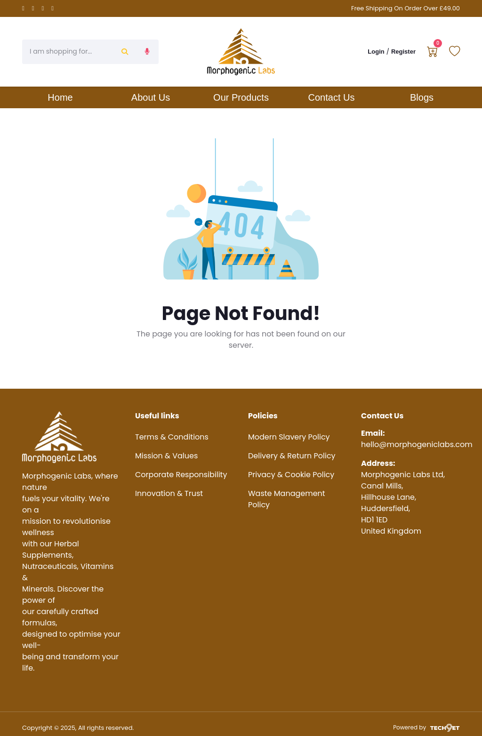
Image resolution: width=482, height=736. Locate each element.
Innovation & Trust (169, 493)
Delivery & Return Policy (292, 455)
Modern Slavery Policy (289, 437)
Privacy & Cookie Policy (291, 474)
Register (403, 51)
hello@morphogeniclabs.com (417, 444)
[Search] (68, 51)
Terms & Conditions (172, 437)
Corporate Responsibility (181, 474)
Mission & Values (166, 455)
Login (376, 51)
